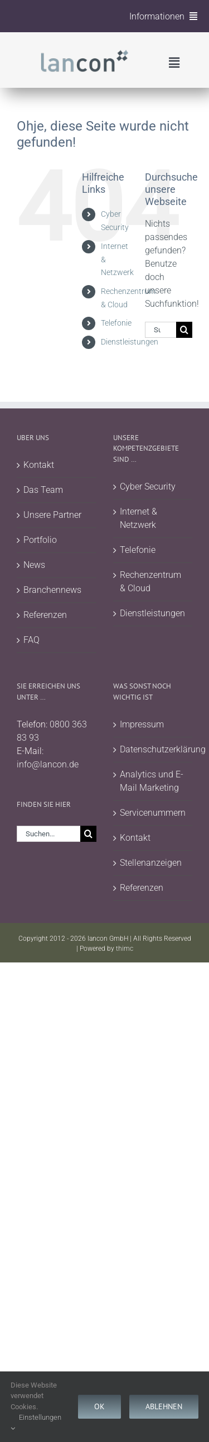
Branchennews (52, 590)
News (34, 565)
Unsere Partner (52, 515)
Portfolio (40, 540)
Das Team (43, 490)
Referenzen (45, 615)
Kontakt (38, 465)
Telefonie (116, 322)
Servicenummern (153, 812)
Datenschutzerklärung (153, 749)
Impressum (142, 724)
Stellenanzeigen (151, 862)
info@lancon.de (48, 764)
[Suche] (184, 330)
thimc (124, 948)
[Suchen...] (160, 330)
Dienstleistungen (129, 341)
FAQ (31, 640)
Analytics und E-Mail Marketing (151, 781)
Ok (99, 1406)
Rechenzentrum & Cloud (150, 581)
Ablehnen (163, 1406)
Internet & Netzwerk (138, 518)
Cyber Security (148, 486)
